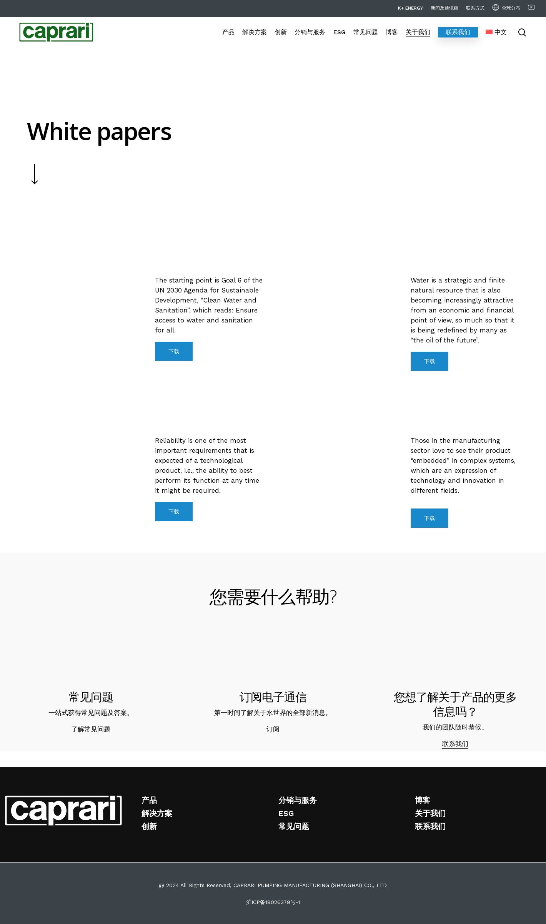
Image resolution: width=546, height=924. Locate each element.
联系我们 (455, 744)
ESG (286, 813)
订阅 (273, 729)
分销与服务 (297, 800)
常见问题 (293, 826)
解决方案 (156, 813)
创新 (149, 826)
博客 (422, 800)
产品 (149, 800)
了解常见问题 (90, 729)
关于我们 (430, 813)
